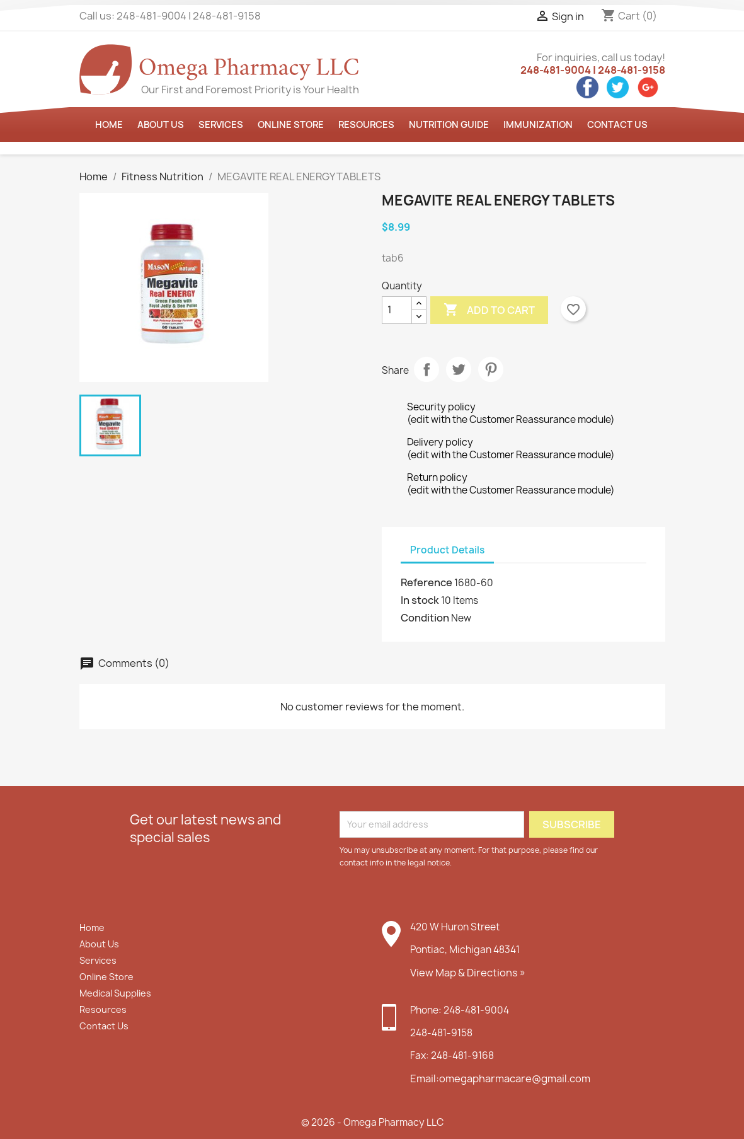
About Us (99, 944)
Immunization (538, 125)
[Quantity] (397, 310)
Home (109, 125)
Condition (425, 617)
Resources (366, 125)
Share (426, 369)
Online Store (291, 125)
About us (160, 125)
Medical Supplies (115, 993)
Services (220, 125)
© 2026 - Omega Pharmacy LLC (372, 1122)
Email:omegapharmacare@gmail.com (500, 1078)
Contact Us (617, 125)
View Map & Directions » (467, 973)
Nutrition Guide (449, 125)
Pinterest (490, 369)
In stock (420, 600)
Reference (426, 582)
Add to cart (489, 310)
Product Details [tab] (447, 550)
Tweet (458, 369)
